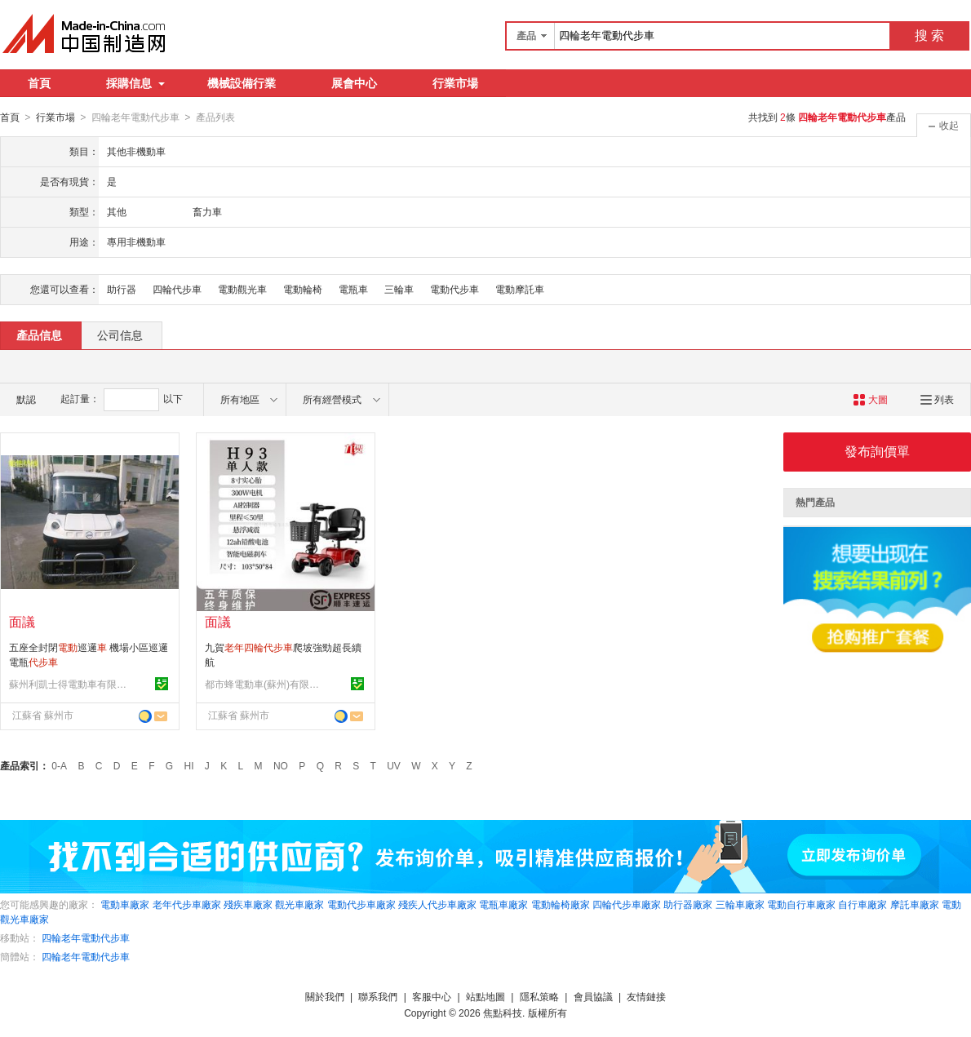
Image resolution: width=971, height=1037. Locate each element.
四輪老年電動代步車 (86, 937)
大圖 (870, 399)
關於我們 (324, 996)
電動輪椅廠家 (560, 904)
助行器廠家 (687, 904)
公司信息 (120, 334)
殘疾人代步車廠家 (437, 904)
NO (280, 765)
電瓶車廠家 (503, 904)
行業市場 (455, 83)
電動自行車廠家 (801, 904)
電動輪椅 (302, 289)
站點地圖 (485, 996)
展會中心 (354, 83)
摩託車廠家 (914, 904)
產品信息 (39, 334)
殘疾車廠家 (248, 904)
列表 (937, 399)
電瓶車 (353, 289)
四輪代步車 (177, 289)
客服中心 (431, 996)
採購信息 (135, 83)
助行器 (121, 289)
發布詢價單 (877, 451)
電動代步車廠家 (361, 904)
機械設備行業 (241, 83)
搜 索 (929, 35)
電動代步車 (454, 289)
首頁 (39, 83)
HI (189, 765)
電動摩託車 (519, 289)
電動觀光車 (242, 289)
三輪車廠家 (740, 904)
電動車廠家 (124, 904)
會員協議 (593, 996)
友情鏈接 (646, 996)
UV (394, 765)
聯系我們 (377, 996)
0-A (59, 765)
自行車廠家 (862, 904)
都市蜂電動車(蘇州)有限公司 (266, 683)
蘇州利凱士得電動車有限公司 (70, 683)
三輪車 (399, 289)
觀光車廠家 (299, 904)
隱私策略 (539, 996)
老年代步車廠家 (187, 904)
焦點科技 (502, 1012)
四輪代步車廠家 (626, 904)
